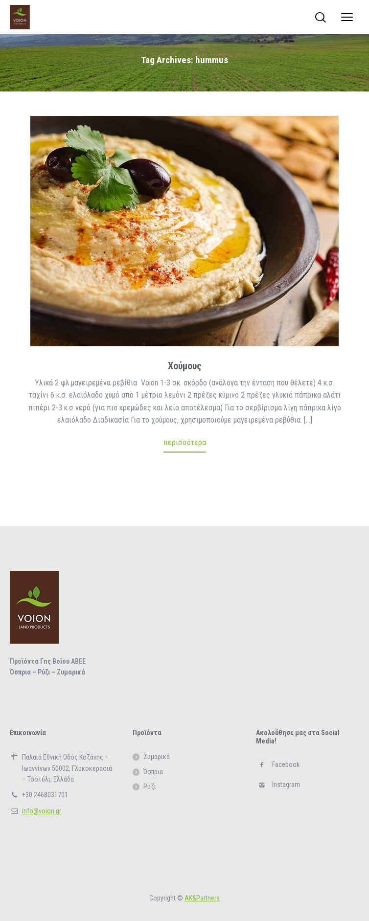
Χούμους (185, 366)
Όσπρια (153, 772)
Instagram (286, 784)
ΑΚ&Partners (202, 898)
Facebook (286, 764)
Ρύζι (149, 786)
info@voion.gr (41, 811)
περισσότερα (184, 442)
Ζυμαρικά (156, 757)
